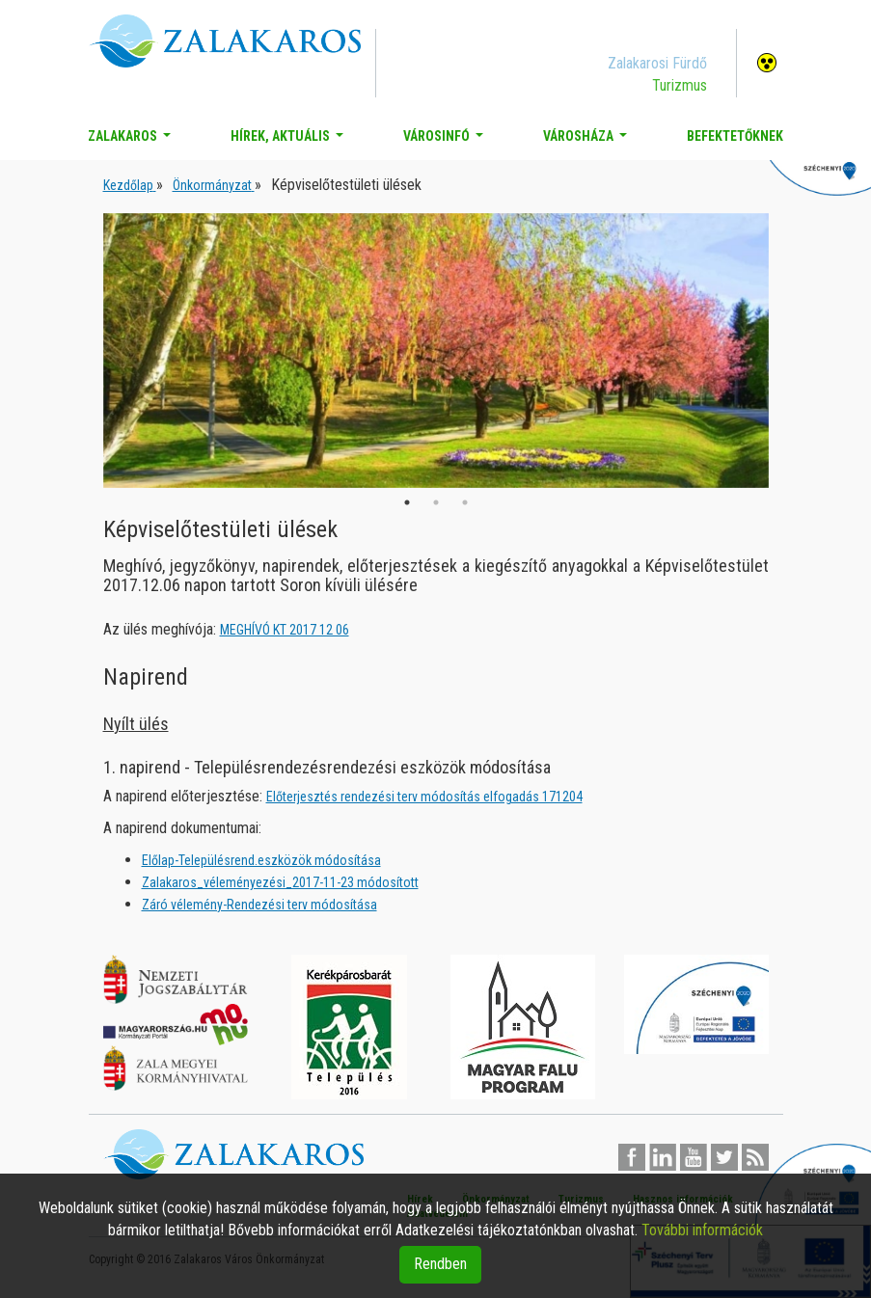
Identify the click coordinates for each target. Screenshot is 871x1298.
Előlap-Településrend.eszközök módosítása (261, 860)
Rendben (440, 1264)
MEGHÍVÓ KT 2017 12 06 (284, 629)
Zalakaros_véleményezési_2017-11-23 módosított (280, 882)
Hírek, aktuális (291, 141)
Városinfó (447, 141)
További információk (702, 1230)
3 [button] (465, 502)
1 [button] (407, 502)
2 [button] (436, 502)
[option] (436, 350)
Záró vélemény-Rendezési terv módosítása (259, 904)
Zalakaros (133, 141)
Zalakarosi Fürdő (657, 63)
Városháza (589, 141)
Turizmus (679, 85)
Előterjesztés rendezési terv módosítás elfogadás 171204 (424, 796)
